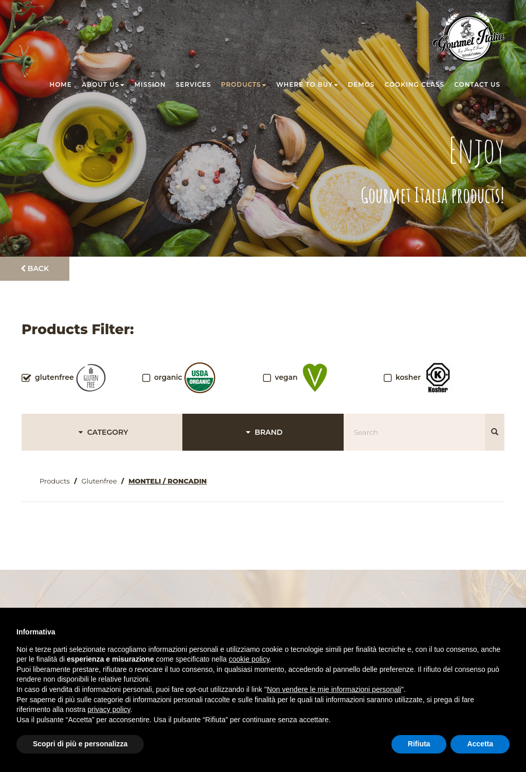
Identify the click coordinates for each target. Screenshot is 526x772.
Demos (361, 84)
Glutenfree (99, 481)
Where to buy (307, 84)
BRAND (263, 432)
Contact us (477, 84)
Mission (150, 84)
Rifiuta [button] (419, 744)
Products (243, 84)
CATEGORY (102, 432)
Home (61, 84)
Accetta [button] (480, 744)
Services (193, 84)
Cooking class (414, 84)
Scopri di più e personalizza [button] (80, 744)
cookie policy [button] (249, 659)
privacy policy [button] (109, 709)
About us (103, 84)
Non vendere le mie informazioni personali (334, 689)
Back (35, 268)
